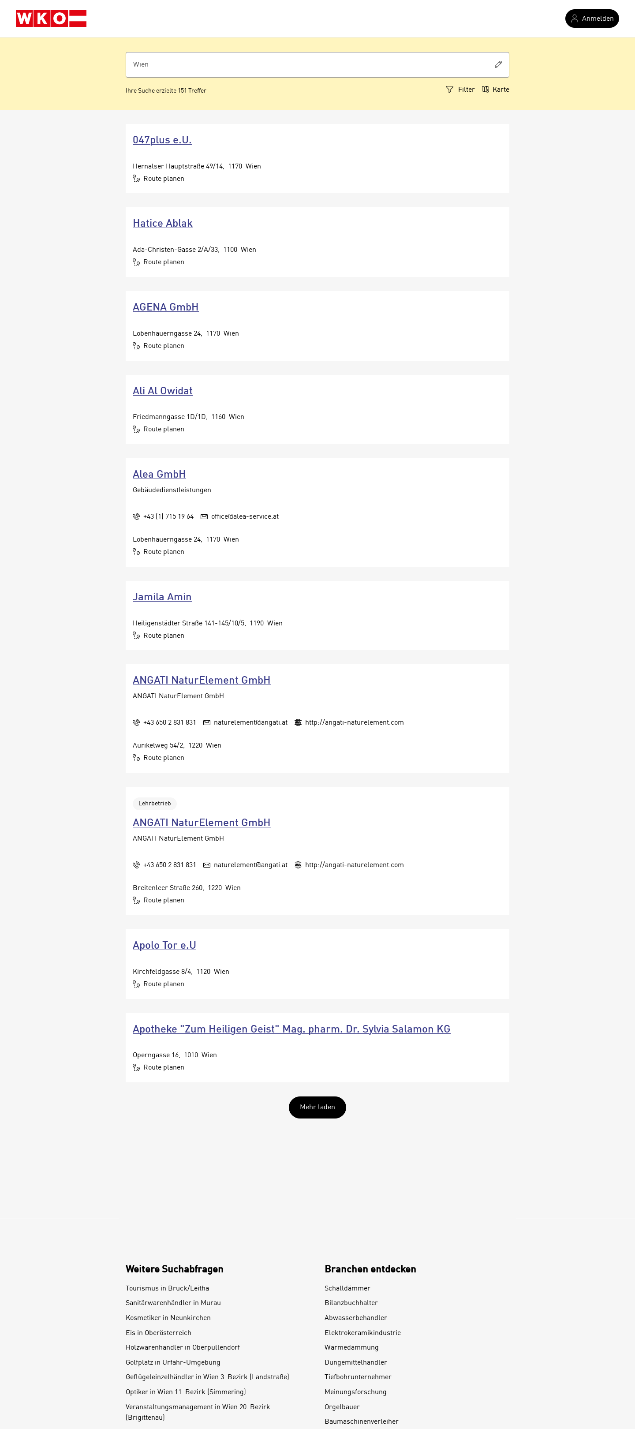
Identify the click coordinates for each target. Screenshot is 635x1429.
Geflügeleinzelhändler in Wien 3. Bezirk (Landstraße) (207, 1377)
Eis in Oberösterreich (158, 1333)
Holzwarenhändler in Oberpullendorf (183, 1347)
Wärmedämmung (352, 1347)
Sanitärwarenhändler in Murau (173, 1303)
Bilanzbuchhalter (351, 1303)
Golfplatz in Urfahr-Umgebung (173, 1362)
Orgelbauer (342, 1407)
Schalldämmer (347, 1288)
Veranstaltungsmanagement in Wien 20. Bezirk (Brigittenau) (198, 1413)
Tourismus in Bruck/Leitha (167, 1288)
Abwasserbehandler (356, 1318)
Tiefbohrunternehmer (358, 1377)
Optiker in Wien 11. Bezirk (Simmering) (186, 1392)
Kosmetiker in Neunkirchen (168, 1318)
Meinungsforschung (356, 1392)
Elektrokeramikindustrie (363, 1333)
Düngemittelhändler (356, 1362)
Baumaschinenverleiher (362, 1421)
